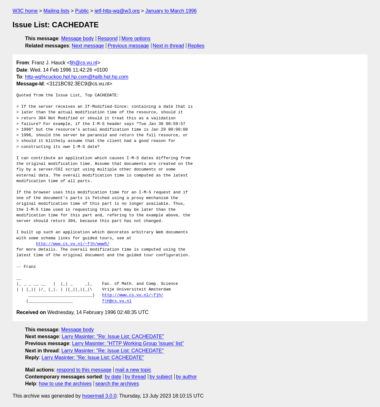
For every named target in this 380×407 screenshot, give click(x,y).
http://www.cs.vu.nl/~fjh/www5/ (72, 244)
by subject (160, 376)
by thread (135, 376)
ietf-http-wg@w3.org (117, 11)
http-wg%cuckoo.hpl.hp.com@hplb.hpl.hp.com (76, 76)
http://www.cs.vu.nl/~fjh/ (132, 295)
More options (136, 38)
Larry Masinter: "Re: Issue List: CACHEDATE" (113, 336)
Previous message (128, 45)
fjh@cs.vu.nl (83, 62)
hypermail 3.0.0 (99, 396)
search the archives (117, 383)
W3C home (25, 11)
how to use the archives (65, 383)
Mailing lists (56, 11)
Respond (108, 38)
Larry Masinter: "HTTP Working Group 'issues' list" (128, 343)
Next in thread (168, 45)
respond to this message (84, 369)
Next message (88, 45)
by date (113, 376)
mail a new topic (133, 369)
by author (186, 376)
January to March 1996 (171, 11)
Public (82, 11)
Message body (77, 38)
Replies (196, 45)
